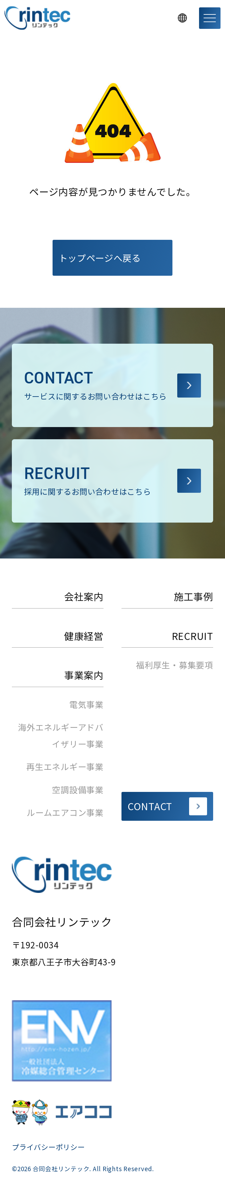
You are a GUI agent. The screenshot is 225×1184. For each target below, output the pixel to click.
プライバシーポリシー (48, 1147)
